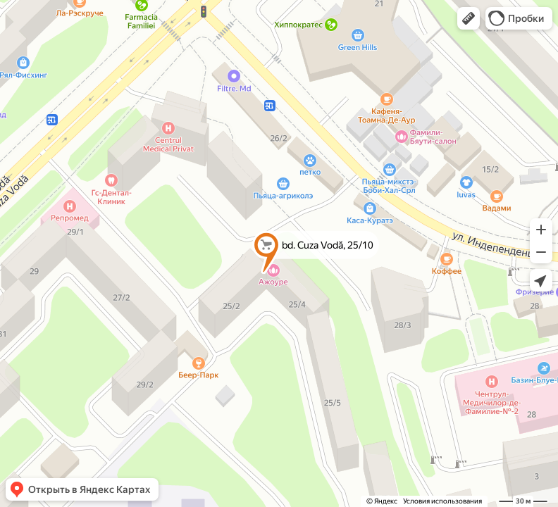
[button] (468, 18)
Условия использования (442, 501)
